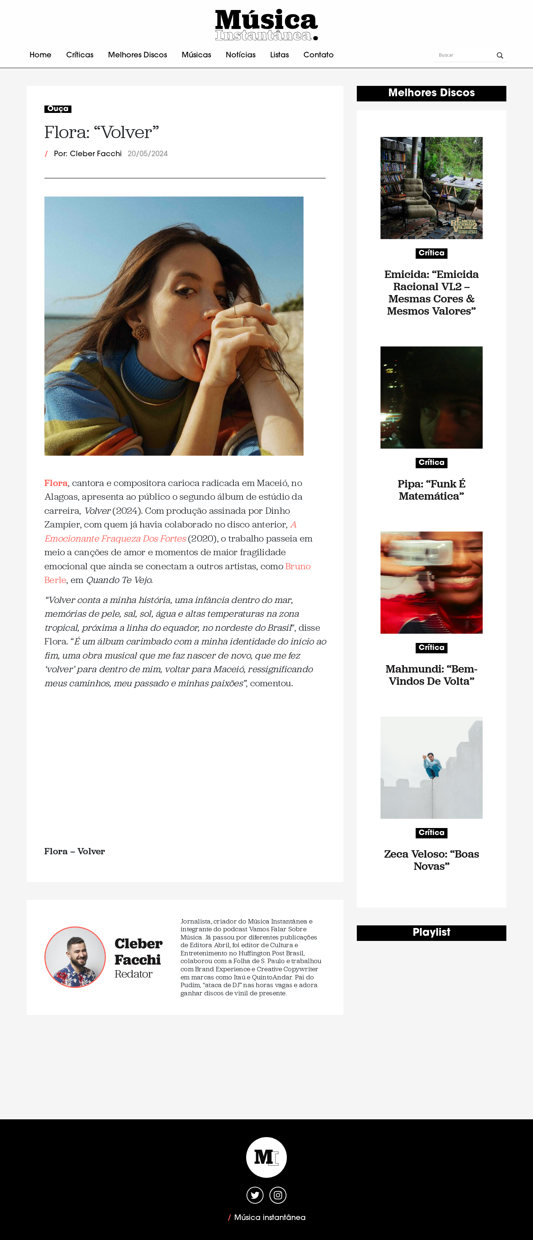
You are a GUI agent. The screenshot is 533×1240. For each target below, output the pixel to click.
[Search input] (466, 55)
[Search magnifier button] (500, 55)
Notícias (240, 55)
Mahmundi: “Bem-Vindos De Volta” (431, 675)
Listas (279, 55)
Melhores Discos (137, 55)
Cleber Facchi (139, 951)
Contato (319, 55)
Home (40, 55)
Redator (134, 973)
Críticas (79, 55)
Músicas (196, 55)
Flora (56, 482)
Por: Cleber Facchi (88, 154)
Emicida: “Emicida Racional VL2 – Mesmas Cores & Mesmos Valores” (432, 292)
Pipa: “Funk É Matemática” (432, 489)
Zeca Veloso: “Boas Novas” (431, 860)
